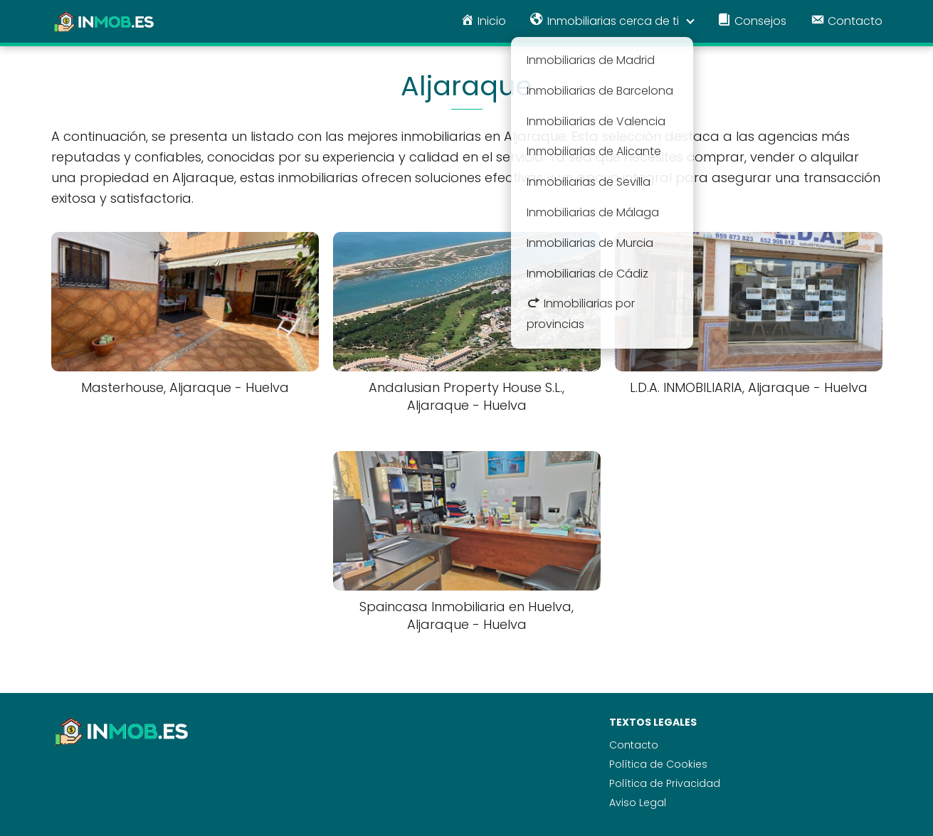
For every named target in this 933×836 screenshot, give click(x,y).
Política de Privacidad (664, 783)
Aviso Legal (637, 802)
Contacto (633, 745)
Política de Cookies (658, 764)
